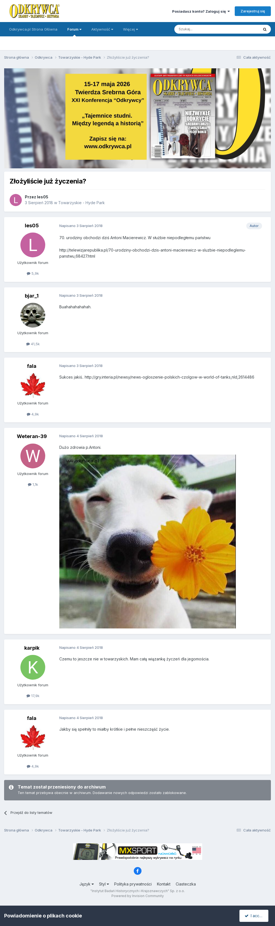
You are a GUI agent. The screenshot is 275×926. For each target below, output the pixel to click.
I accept (254, 915)
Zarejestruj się (253, 11)
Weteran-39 (32, 436)
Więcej (130, 29)
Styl (104, 884)
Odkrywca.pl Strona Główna (33, 29)
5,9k (33, 273)
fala (31, 366)
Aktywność (102, 29)
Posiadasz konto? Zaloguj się (201, 11)
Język (86, 884)
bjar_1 (32, 296)
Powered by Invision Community (137, 896)
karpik (31, 648)
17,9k (32, 695)
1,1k (33, 484)
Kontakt (163, 884)
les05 (42, 197)
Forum (74, 31)
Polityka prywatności (133, 884)
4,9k (33, 414)
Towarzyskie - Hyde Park (81, 202)
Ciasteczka (186, 884)
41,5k (33, 344)
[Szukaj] (202, 29)
